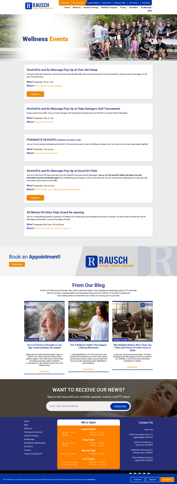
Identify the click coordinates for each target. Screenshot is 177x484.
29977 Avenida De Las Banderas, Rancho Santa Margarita (57, 195)
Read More (91, 479)
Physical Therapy (91, 13)
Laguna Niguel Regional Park (46, 159)
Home (67, 13)
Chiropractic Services (33, 438)
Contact (27, 456)
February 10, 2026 (76, 346)
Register (35, 99)
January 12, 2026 (120, 346)
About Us (77, 13)
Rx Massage (146, 13)
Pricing (123, 13)
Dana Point (105, 8)
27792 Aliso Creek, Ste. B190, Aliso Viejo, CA (52, 234)
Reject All (152, 479)
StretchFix (133, 13)
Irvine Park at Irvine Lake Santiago (48, 91)
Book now (17, 270)
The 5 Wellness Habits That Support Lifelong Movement (88, 352)
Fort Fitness (133, 8)
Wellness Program (109, 13)
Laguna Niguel (91, 8)
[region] (88, 479)
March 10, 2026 (31, 346)
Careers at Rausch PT (33, 459)
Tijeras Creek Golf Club (44, 128)
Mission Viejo (119, 8)
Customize (138, 479)
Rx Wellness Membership (34, 449)
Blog (150, 16)
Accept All (167, 479)
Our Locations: (76, 8)
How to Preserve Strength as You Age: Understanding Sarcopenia (44, 352)
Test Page (145, 8)
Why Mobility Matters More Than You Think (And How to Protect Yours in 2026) (132, 353)
